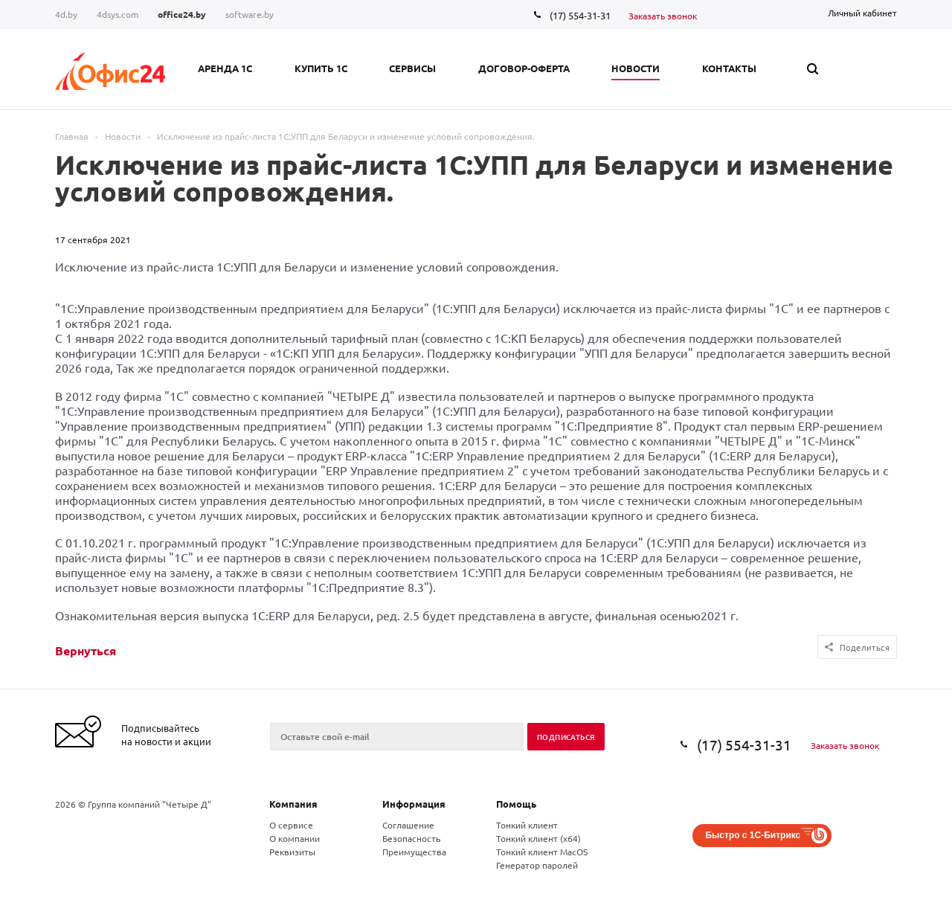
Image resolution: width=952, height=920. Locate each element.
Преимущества (414, 852)
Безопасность (411, 838)
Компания (293, 803)
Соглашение (408, 825)
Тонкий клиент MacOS (542, 852)
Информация (414, 803)
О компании (294, 838)
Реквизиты (292, 852)
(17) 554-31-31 (580, 15)
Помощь (516, 803)
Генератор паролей (537, 865)
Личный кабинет (862, 13)
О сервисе (291, 825)
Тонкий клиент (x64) (538, 838)
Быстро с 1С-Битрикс (752, 835)
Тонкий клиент (527, 825)
